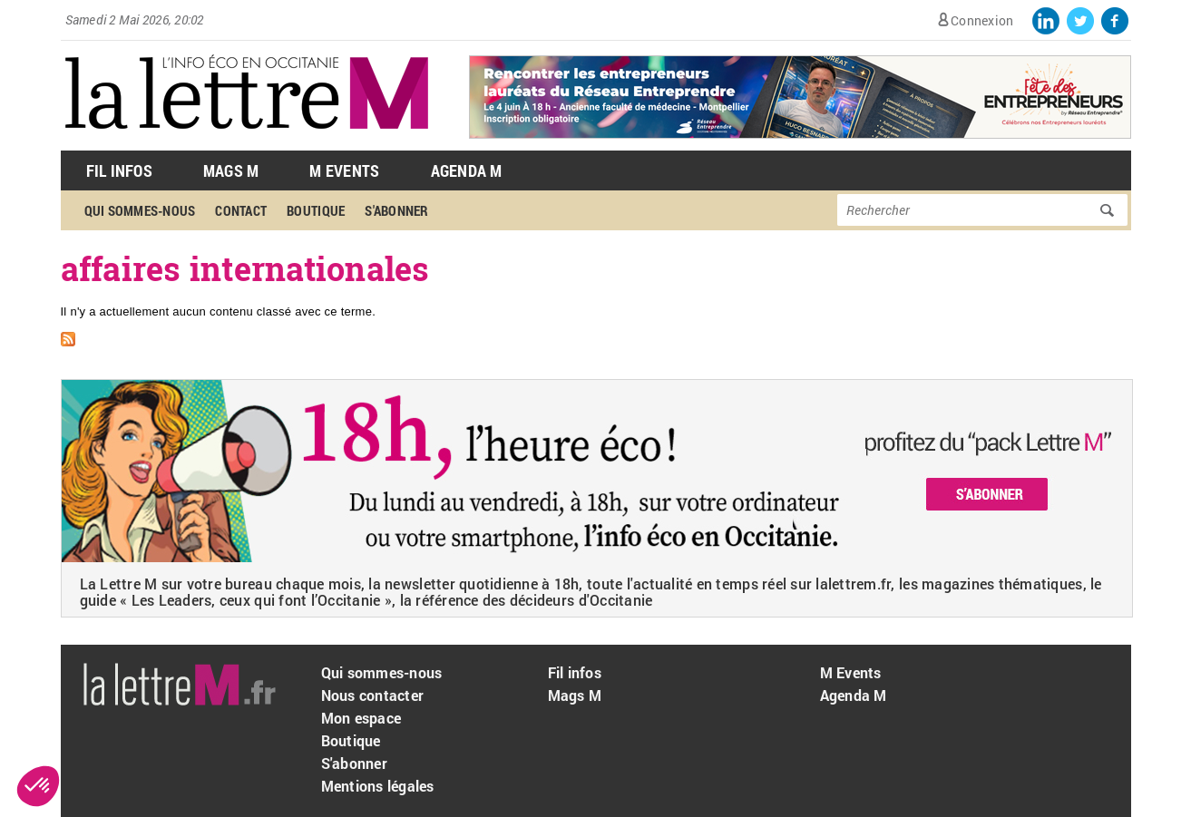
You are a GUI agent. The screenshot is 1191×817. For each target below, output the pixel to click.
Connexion (982, 20)
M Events (344, 170)
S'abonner (396, 210)
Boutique (316, 210)
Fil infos (574, 672)
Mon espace (361, 717)
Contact (241, 210)
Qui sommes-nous (140, 210)
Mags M (231, 170)
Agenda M (467, 170)
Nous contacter (373, 695)
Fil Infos (119, 170)
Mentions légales (377, 785)
